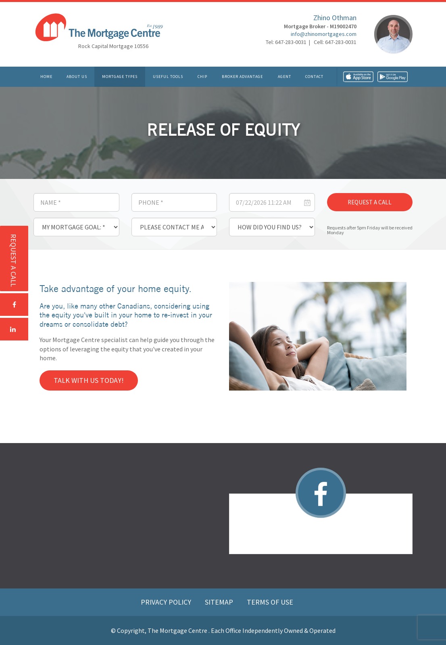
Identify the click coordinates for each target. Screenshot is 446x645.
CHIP (202, 76)
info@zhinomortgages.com (323, 34)
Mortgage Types (120, 76)
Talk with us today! (89, 380)
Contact (314, 76)
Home (46, 76)
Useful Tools (168, 76)
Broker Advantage (242, 76)
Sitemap (220, 602)
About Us (77, 76)
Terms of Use (270, 602)
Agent (284, 76)
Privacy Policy (167, 602)
